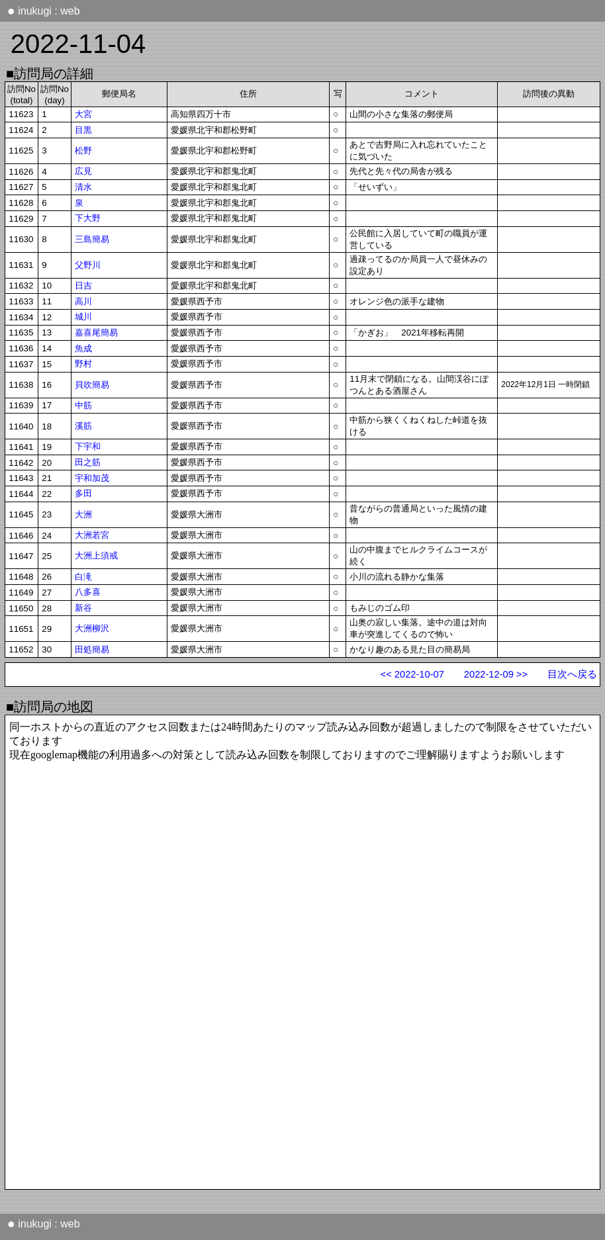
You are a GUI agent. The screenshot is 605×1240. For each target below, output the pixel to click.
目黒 (83, 130)
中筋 (83, 405)
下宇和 (88, 446)
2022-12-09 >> (496, 674)
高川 (83, 301)
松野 (83, 150)
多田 (83, 493)
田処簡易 (92, 649)
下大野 (88, 218)
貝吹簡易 (92, 385)
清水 (83, 187)
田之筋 (88, 462)
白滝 (83, 577)
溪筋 (83, 426)
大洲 (83, 514)
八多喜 (88, 592)
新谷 (83, 608)
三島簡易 (92, 239)
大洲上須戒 (96, 555)
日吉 (83, 285)
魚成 (83, 348)
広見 (83, 171)
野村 (83, 364)
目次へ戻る (572, 674)
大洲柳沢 (92, 628)
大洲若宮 (92, 535)
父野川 (88, 265)
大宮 (83, 114)
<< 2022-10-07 (412, 674)
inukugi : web (43, 10)
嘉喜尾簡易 (96, 332)
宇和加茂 (92, 478)
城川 (83, 317)
